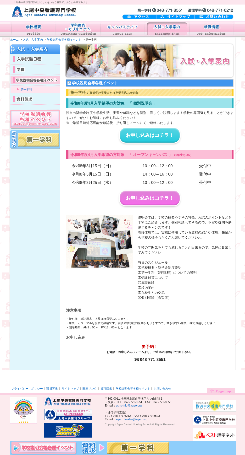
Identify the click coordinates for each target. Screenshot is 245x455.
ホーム (14, 39)
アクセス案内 (139, 17)
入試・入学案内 (33, 39)
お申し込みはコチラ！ (150, 135)
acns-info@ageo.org (129, 405)
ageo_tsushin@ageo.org (131, 419)
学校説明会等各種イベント (64, 39)
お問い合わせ (214, 17)
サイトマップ (175, 17)
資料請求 (106, 388)
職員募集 (52, 388)
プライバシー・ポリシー (27, 388)
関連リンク (90, 388)
